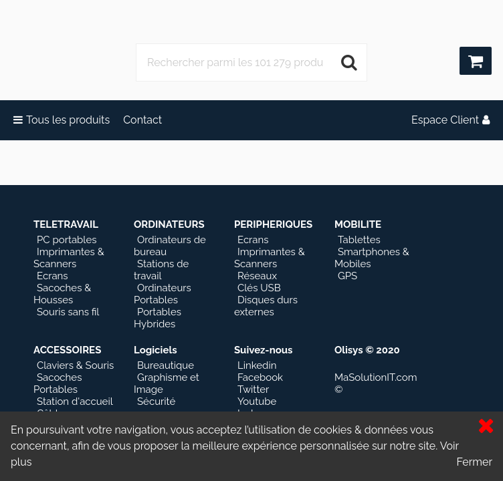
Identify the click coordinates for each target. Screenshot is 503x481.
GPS (347, 276)
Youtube (256, 401)
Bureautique (165, 365)
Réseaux (257, 276)
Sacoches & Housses (62, 294)
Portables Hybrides (157, 318)
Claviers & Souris (75, 365)
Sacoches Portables (57, 383)
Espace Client (450, 120)
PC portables (66, 240)
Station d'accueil (75, 401)
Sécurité (156, 401)
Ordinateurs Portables (162, 294)
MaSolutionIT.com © (375, 383)
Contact (142, 120)
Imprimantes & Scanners (68, 258)
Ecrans (52, 276)
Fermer (474, 462)
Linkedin (256, 365)
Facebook (260, 377)
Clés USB (259, 288)
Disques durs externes (266, 306)
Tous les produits (61, 120)
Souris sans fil (68, 312)
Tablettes (359, 240)
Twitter (253, 389)
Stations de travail (161, 270)
